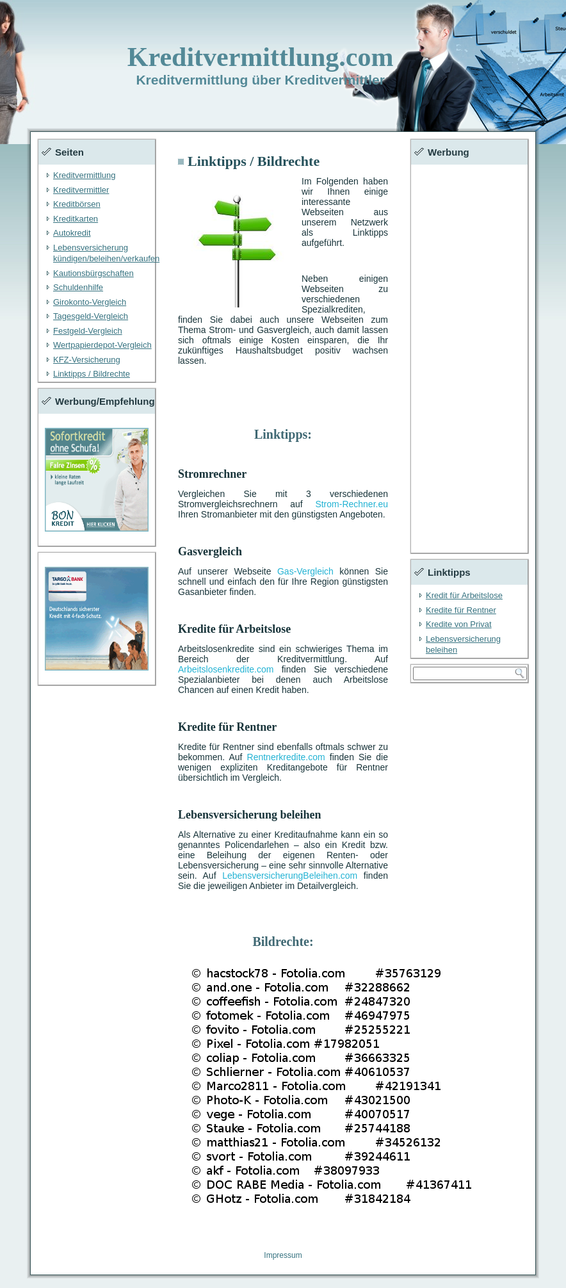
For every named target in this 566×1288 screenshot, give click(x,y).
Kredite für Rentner (461, 610)
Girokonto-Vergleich (89, 302)
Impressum (283, 1255)
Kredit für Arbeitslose (464, 595)
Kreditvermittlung (84, 175)
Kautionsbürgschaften (93, 273)
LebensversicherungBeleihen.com (289, 875)
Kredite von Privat (459, 624)
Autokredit (72, 233)
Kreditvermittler (81, 190)
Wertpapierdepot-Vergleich (102, 345)
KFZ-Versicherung (86, 359)
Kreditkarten (75, 219)
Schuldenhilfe (78, 287)
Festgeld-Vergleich (87, 331)
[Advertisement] (469, 359)
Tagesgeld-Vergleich (90, 316)
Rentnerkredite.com (286, 757)
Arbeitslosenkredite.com (225, 669)
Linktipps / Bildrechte (91, 374)
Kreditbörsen (77, 204)
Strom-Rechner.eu (351, 504)
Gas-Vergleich (305, 571)
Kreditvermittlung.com (260, 57)
